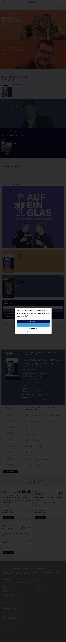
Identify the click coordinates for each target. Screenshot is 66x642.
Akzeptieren (33, 321)
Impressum (29, 331)
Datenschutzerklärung (35, 331)
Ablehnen (33, 325)
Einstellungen (33, 328)
